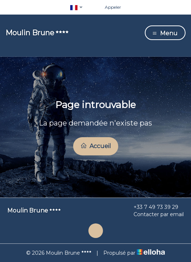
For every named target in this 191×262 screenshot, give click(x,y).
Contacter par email (154, 214)
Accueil (95, 146)
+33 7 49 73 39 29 (151, 207)
